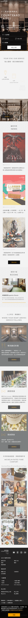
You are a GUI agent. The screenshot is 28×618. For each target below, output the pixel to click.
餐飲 (15, 562)
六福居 (2, 580)
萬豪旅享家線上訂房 (6, 591)
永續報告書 (10, 602)
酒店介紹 (16, 560)
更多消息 (14, 262)
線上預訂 (3, 589)
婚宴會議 (3, 564)
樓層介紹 (3, 571)
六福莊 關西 (17, 580)
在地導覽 (3, 573)
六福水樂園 (17, 582)
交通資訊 (16, 571)
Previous (1, 292)
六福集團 (3, 578)
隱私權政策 (10, 600)
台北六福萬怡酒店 (6, 558)
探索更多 (7, 119)
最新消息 (3, 560)
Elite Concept (5, 584)
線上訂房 (14, 47)
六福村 (2, 582)
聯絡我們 (3, 569)
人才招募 (3, 602)
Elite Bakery (17, 584)
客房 (2, 562)
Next (26, 292)
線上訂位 (3, 593)
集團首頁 (3, 600)
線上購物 (16, 593)
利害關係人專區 (18, 600)
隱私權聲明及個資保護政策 (15, 610)
